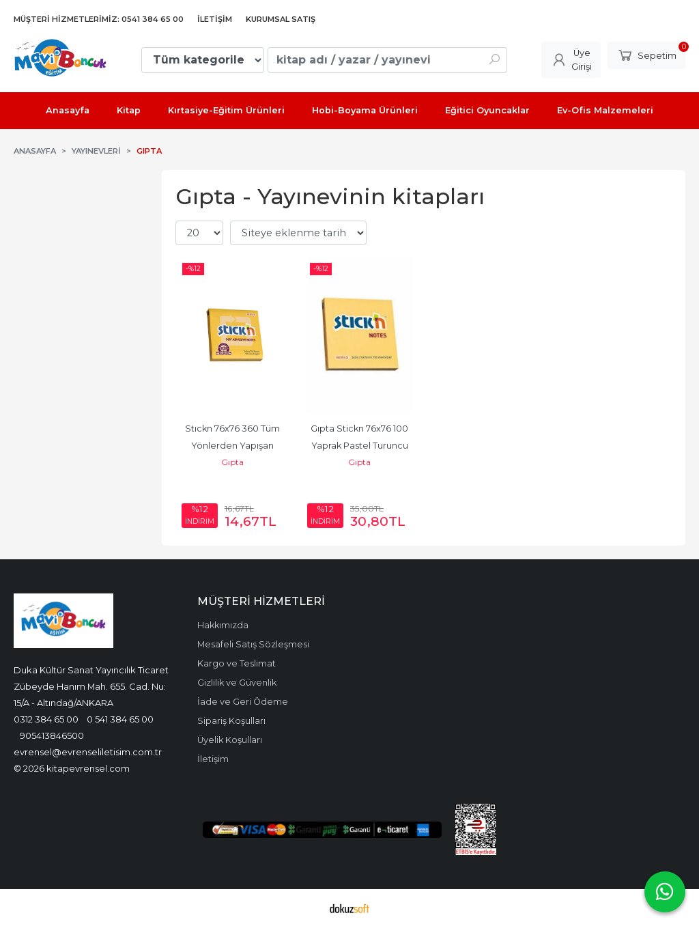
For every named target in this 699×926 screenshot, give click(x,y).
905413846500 (52, 735)
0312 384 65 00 (46, 719)
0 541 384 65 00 (120, 719)
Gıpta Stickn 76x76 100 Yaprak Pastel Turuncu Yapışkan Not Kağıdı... (360, 445)
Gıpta (232, 462)
